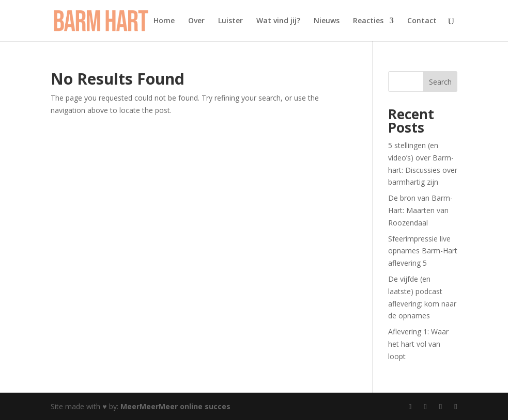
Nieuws (327, 21)
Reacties (368, 21)
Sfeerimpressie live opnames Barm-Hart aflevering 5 (422, 251)
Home (164, 21)
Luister (230, 21)
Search (440, 82)
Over (196, 21)
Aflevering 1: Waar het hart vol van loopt (418, 344)
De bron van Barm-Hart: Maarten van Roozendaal (420, 210)
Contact (422, 21)
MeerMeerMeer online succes (175, 406)
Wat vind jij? (278, 21)
